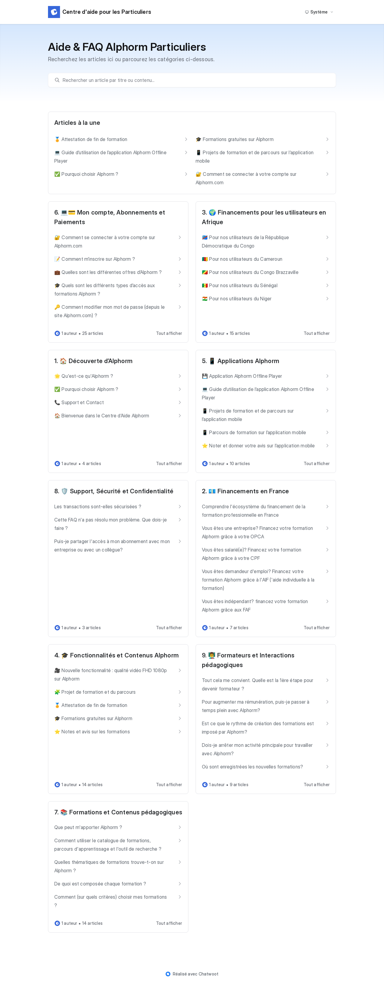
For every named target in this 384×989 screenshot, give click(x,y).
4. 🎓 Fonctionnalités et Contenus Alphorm (116, 655)
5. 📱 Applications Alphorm (240, 361)
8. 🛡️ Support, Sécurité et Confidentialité (113, 491)
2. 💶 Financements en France (245, 491)
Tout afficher (169, 333)
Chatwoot (209, 973)
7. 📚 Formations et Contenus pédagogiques (118, 812)
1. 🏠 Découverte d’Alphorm (93, 361)
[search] (195, 80)
